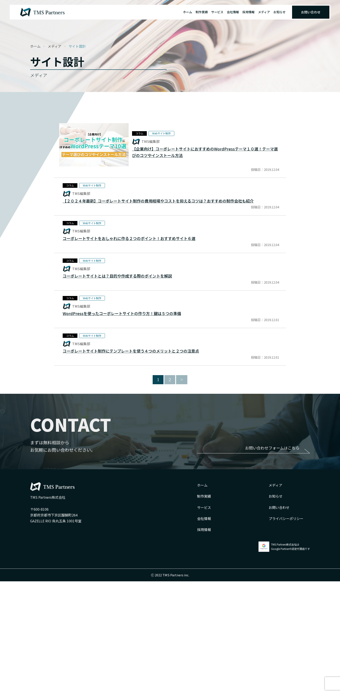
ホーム (187, 12)
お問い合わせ (310, 12)
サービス (217, 12)
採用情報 (248, 12)
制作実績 (202, 12)
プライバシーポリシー (286, 630)
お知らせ (279, 12)
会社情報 (233, 12)
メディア (264, 12)
